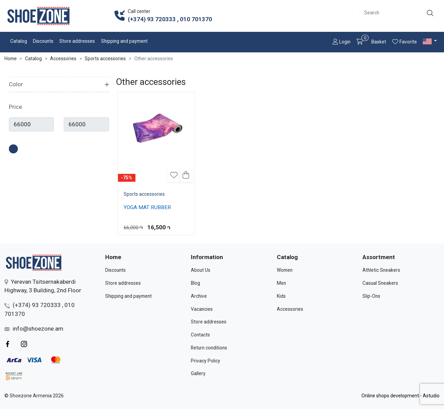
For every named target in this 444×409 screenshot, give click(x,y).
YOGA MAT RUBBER (147, 207)
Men (281, 283)
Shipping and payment (124, 41)
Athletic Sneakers (381, 270)
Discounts (43, 41)
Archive (199, 296)
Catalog (18, 41)
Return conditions (209, 347)
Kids (281, 296)
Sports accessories (105, 58)
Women (285, 270)
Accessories (63, 58)
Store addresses (77, 41)
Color (16, 84)
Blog (195, 283)
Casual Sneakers (380, 283)
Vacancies (202, 309)
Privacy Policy (205, 360)
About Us (200, 270)
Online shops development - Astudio (400, 395)
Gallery (198, 373)
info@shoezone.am (33, 328)
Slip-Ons (371, 296)
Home (10, 58)
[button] (430, 41)
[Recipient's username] (391, 13)
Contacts (200, 334)
